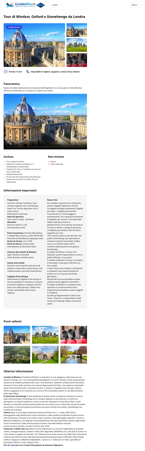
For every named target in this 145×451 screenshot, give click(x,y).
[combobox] (135, 5)
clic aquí (11, 445)
